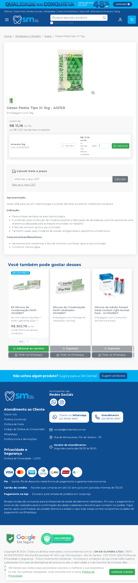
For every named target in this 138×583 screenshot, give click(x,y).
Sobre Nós (19, 11)
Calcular (120, 179)
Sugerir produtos (113, 375)
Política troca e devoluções (20, 439)
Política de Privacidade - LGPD (22, 458)
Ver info (68, 146)
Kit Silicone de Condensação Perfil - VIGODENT (24, 310)
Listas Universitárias (67, 11)
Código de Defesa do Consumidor (24, 429)
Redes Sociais (34, 11)
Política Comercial (15, 419)
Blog (117, 11)
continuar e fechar (122, 571)
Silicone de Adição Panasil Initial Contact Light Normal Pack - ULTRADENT (112, 310)
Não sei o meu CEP (23, 184)
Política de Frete (14, 424)
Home (8, 36)
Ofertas (8, 11)
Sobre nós (10, 414)
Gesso (48, 36)
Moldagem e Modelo (28, 36)
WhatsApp (49, 11)
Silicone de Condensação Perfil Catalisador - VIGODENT (69, 310)
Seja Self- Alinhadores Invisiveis (96, 11)
